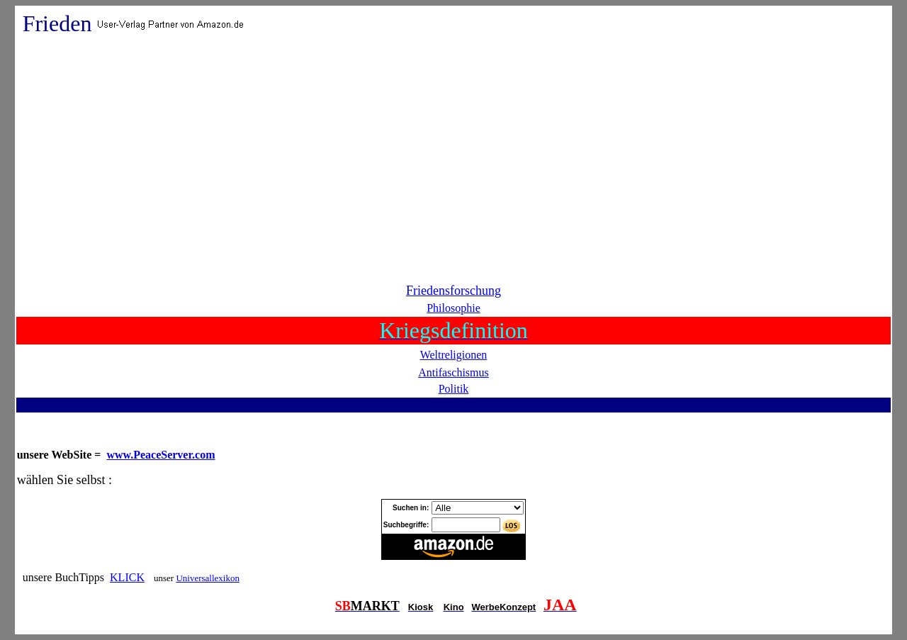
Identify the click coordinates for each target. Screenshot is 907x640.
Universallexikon (208, 578)
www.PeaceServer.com (160, 455)
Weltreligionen (454, 355)
